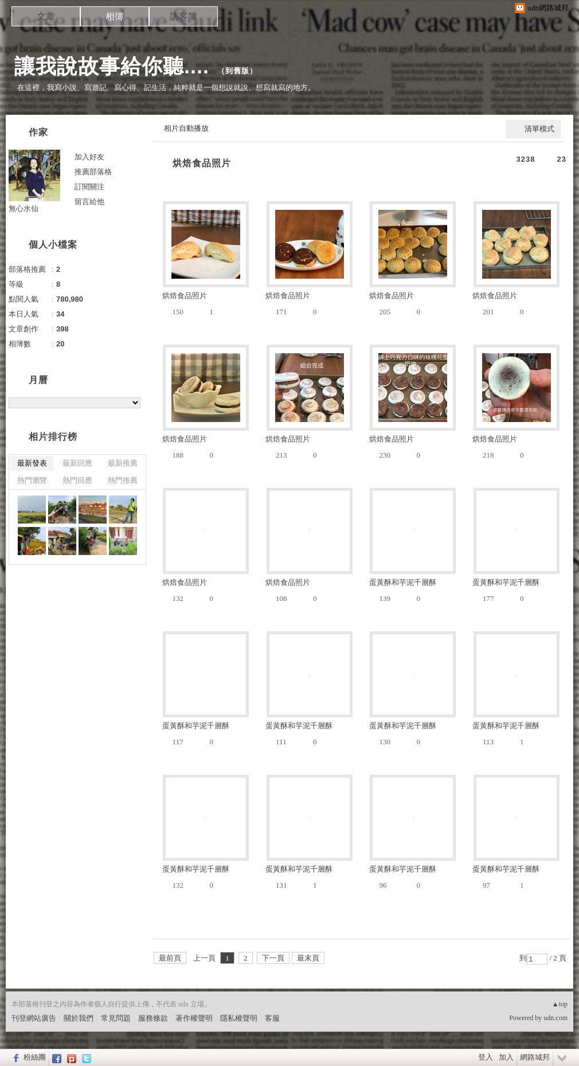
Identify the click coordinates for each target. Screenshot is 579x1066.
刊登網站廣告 (33, 1018)
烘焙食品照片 (202, 163)
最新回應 (77, 463)
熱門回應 (77, 480)
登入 (485, 1057)
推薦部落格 (93, 171)
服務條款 (153, 1018)
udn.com (555, 1018)
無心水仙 (23, 208)
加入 (506, 1057)
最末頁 (308, 958)
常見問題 (116, 1018)
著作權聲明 (194, 1018)
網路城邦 (535, 1057)
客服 (272, 1018)
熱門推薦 (123, 480)
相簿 (114, 16)
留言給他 (89, 201)
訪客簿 (183, 16)
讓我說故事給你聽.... (111, 66)
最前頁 (170, 958)
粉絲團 (35, 1057)
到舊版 (237, 71)
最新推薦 (123, 463)
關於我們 (78, 1018)
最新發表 (32, 463)
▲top (560, 1004)
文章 (46, 16)
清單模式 (539, 128)
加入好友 (89, 157)
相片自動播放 (186, 128)
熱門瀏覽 (32, 480)
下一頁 (273, 958)
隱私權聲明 (238, 1018)
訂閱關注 (89, 186)
